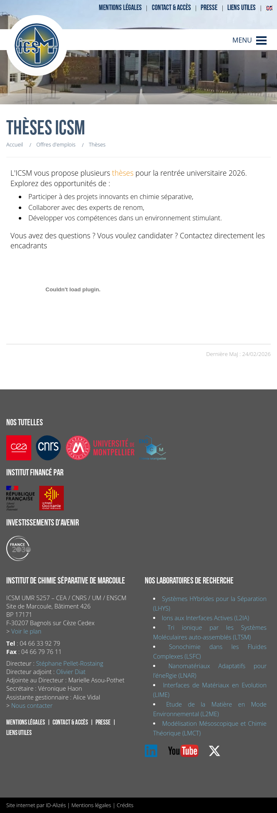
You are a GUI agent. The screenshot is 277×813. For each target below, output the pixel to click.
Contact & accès (171, 7)
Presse (209, 7)
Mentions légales (120, 7)
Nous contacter (32, 705)
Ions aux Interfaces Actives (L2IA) (205, 618)
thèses (122, 173)
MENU (242, 40)
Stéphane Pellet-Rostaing (69, 663)
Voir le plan (26, 631)
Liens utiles (241, 7)
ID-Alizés (56, 805)
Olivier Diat (71, 672)
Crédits (125, 805)
